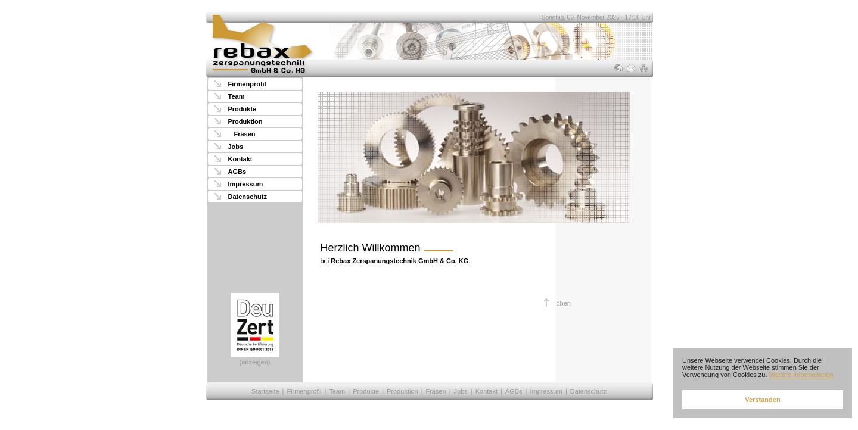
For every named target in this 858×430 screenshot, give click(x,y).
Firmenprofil (247, 84)
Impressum (245, 184)
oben (564, 303)
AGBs (237, 171)
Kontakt (240, 159)
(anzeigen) (255, 329)
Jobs (236, 146)
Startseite (265, 391)
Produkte (242, 109)
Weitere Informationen (801, 374)
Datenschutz (247, 196)
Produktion (245, 121)
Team (236, 96)
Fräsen (245, 134)
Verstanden (762, 399)
